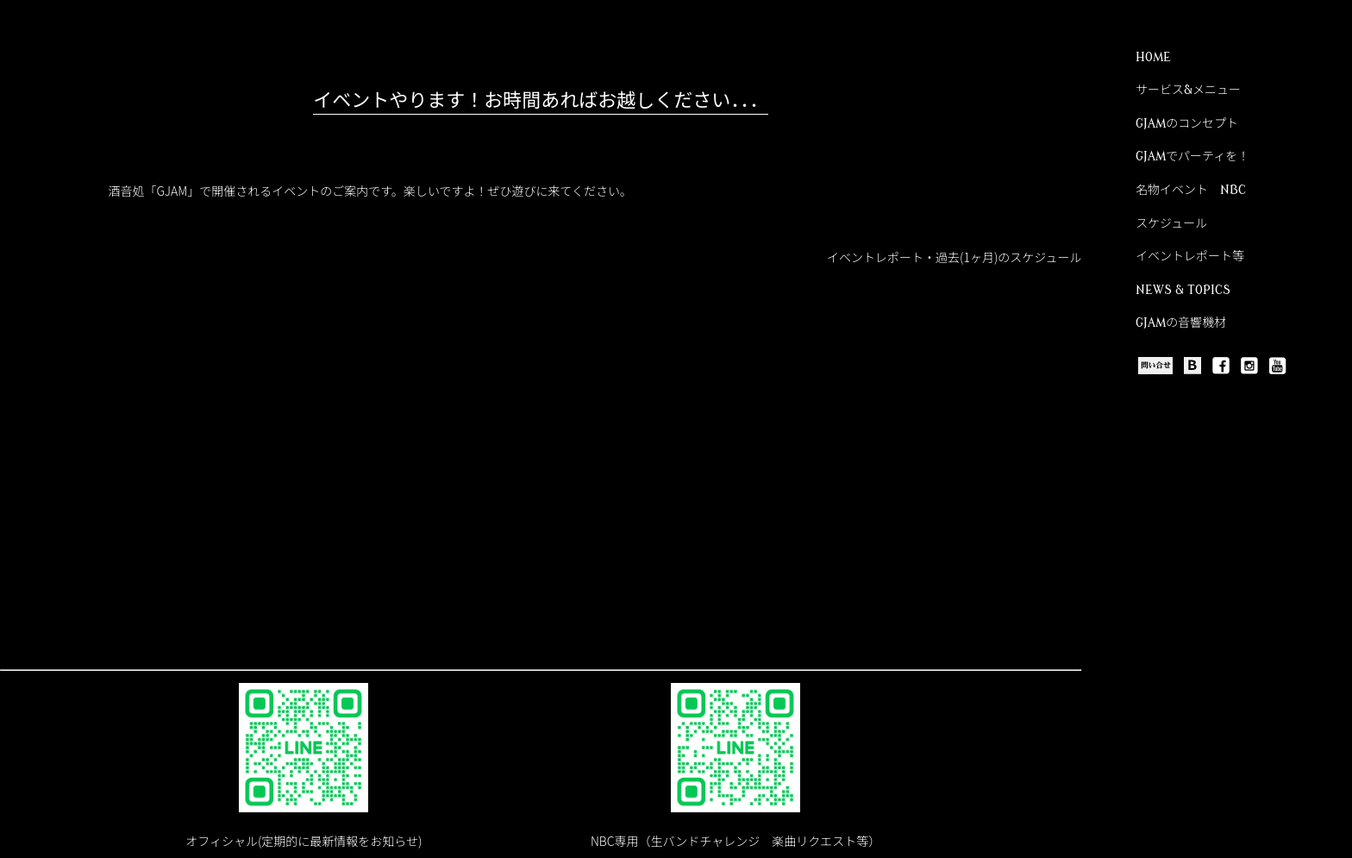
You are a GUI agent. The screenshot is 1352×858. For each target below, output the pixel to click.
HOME (1153, 57)
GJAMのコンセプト (1187, 123)
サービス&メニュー (1188, 90)
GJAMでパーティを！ (1192, 156)
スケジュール (1171, 223)
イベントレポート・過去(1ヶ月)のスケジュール (954, 257)
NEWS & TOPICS (1183, 290)
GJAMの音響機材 (1181, 322)
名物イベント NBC (1191, 190)
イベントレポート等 (1190, 256)
